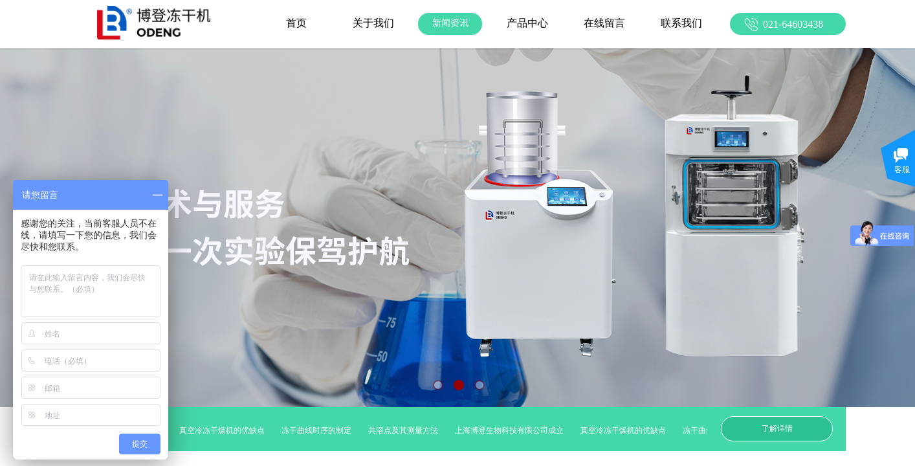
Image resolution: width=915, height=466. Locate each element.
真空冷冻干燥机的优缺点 (225, 430)
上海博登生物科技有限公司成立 (512, 430)
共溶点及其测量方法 (406, 430)
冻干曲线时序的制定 (320, 430)
